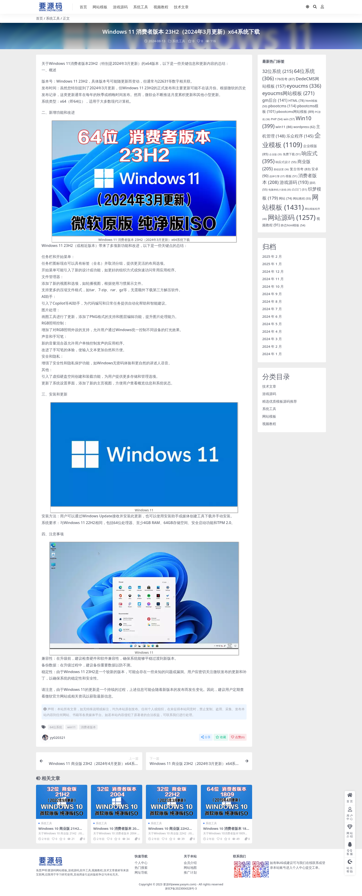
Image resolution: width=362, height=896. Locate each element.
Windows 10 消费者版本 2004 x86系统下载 (116, 830)
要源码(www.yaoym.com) (179, 884)
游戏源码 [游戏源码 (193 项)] (294, 182)
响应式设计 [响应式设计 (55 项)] (285, 162)
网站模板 (269, 416)
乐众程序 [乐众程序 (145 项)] (300, 136)
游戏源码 (269, 393)
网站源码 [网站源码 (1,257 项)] (292, 217)
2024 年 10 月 (273, 286)
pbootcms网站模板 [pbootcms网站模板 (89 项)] (295, 111)
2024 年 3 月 (272, 338)
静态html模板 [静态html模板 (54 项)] (293, 225)
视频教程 (269, 423)
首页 (39, 18)
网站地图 (190, 867)
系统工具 (53, 18)
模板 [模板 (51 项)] (291, 176)
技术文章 (269, 386)
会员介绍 (190, 862)
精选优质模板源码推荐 (279, 401)
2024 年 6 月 (272, 316)
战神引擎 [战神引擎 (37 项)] (277, 176)
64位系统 (56, 727)
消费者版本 (88, 727)
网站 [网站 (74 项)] (285, 198)
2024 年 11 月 (273, 278)
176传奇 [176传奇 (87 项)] (285, 79)
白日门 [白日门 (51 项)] (299, 189)
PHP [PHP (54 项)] (277, 119)
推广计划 (190, 872)
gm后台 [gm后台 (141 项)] (274, 100)
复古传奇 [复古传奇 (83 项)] (300, 169)
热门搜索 (141, 867)
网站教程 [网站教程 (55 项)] (302, 198)
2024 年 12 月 (273, 271)
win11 (71, 727)
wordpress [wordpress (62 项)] (304, 127)
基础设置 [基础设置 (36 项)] (281, 169)
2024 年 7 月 (272, 308)
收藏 (221, 737)
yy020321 (53, 737)
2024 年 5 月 (272, 323)
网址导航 (141, 872)
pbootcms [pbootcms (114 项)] (282, 105)
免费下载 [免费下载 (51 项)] (292, 154)
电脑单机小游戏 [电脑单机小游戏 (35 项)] (279, 189)
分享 (206, 737)
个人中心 (141, 862)
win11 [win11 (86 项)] (284, 126)
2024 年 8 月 (272, 301)
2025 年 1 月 (272, 263)
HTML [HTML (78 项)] (296, 100)
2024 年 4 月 (272, 331)
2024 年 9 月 (272, 293)
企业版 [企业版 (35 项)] (275, 154)
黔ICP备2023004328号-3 (181, 888)
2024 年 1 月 (272, 353)
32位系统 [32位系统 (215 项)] (277, 71)
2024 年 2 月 (272, 346)
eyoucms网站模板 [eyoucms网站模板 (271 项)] (288, 93)
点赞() (237, 737)
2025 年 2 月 (272, 256)
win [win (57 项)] (289, 119)
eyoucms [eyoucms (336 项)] (304, 85)
